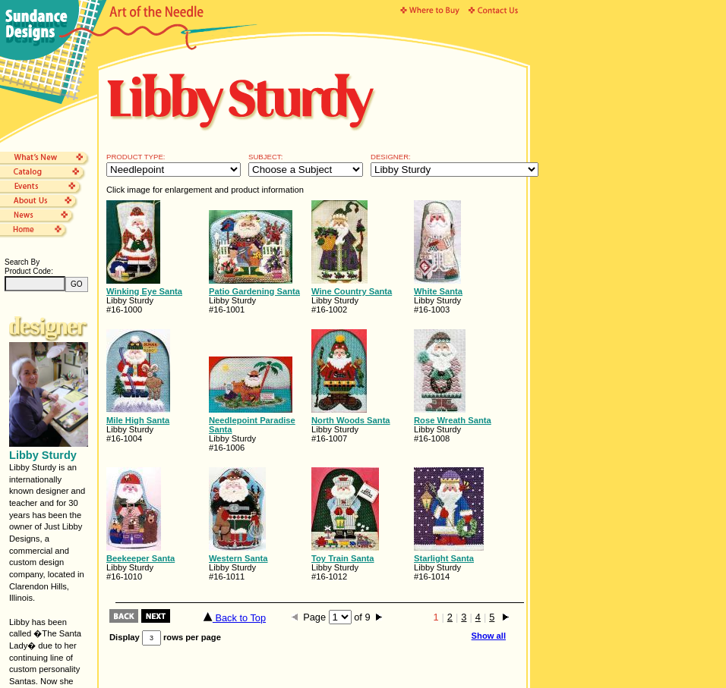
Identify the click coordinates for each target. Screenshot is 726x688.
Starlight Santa (444, 558)
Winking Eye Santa (144, 291)
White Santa (438, 291)
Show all (489, 635)
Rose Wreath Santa (452, 420)
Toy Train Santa (342, 558)
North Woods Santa (350, 420)
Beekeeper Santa (140, 558)
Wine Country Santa (351, 291)
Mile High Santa (137, 420)
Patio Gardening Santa (254, 291)
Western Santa (238, 558)
